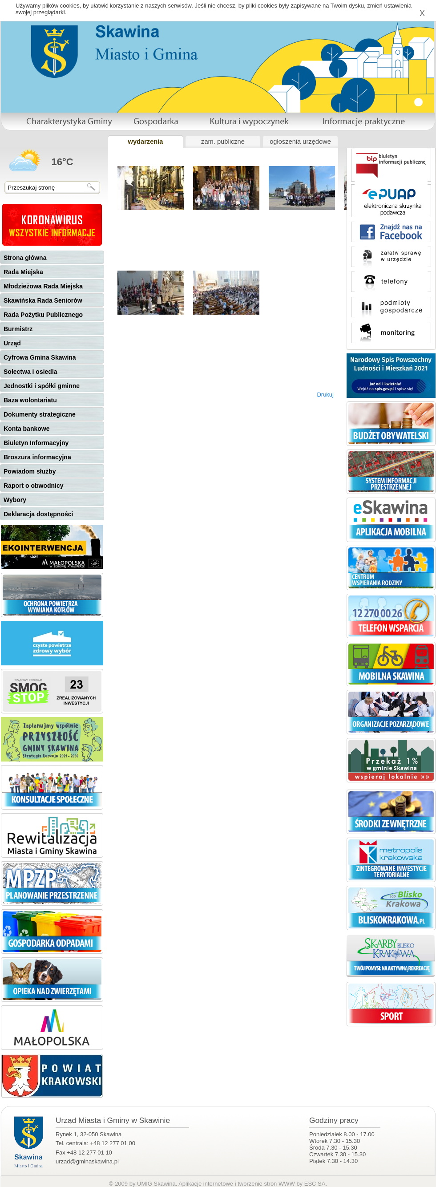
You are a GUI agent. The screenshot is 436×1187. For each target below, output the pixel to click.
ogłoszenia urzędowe (300, 141)
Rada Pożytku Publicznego (43, 314)
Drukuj (325, 394)
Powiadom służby (30, 471)
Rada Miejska (23, 271)
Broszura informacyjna (37, 457)
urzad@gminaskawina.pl (87, 1161)
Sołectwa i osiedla (30, 371)
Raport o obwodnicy (34, 485)
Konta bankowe (26, 428)
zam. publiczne (223, 141)
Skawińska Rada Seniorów (43, 300)
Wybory (15, 499)
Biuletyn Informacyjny (36, 442)
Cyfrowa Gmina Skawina (40, 357)
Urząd (12, 343)
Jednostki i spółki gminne (42, 385)
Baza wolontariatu (30, 400)
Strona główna (25, 257)
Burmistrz (18, 328)
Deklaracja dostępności (38, 514)
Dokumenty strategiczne (40, 414)
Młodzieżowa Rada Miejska (43, 286)
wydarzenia (145, 141)
